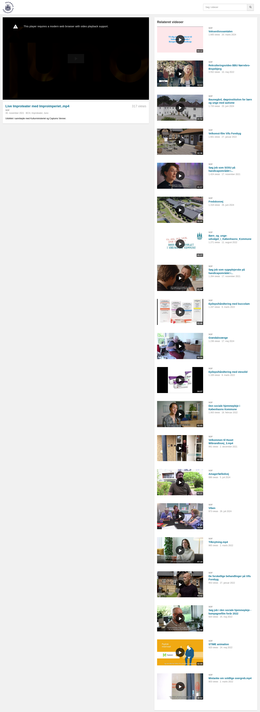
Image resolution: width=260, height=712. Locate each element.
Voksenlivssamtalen (221, 31)
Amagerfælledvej (219, 473)
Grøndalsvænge (218, 337)
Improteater (37, 113)
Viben (212, 508)
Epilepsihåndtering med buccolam (229, 303)
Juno (46, 113)
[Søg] (250, 7)
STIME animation (219, 644)
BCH (28, 113)
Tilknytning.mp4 (218, 542)
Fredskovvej (216, 201)
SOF (7, 110)
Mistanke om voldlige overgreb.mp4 (230, 678)
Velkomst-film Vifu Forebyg (225, 133)
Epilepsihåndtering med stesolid (228, 371)
